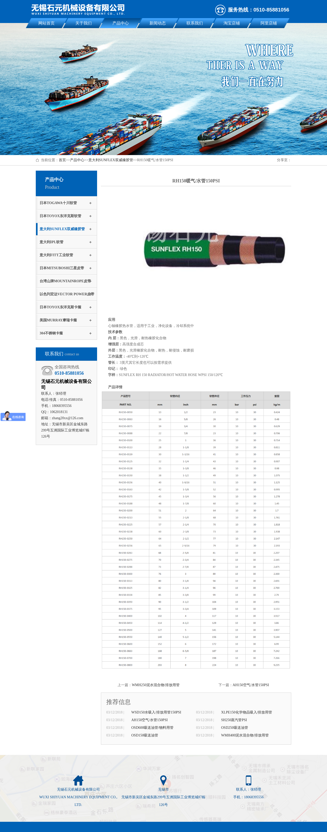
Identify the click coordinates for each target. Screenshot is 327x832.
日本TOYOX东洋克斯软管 (60, 216)
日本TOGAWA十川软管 (58, 203)
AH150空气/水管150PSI (251, 685)
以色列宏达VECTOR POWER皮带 (67, 294)
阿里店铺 (269, 23)
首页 (62, 160)
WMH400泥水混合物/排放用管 (245, 735)
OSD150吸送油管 (144, 735)
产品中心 (120, 23)
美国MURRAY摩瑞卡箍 (58, 320)
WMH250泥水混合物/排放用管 (156, 685)
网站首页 (46, 23)
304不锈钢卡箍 (51, 333)
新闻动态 (157, 23)
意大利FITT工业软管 (56, 255)
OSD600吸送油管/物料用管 (152, 728)
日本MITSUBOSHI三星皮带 (62, 268)
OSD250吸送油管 (234, 728)
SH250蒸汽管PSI (234, 720)
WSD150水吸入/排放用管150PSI (156, 712)
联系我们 (194, 23)
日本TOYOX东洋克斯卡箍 (60, 307)
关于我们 (83, 23)
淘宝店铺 (232, 23)
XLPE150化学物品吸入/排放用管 (246, 712)
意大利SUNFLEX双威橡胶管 (110, 160)
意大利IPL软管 (51, 242)
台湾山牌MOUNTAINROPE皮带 (65, 281)
